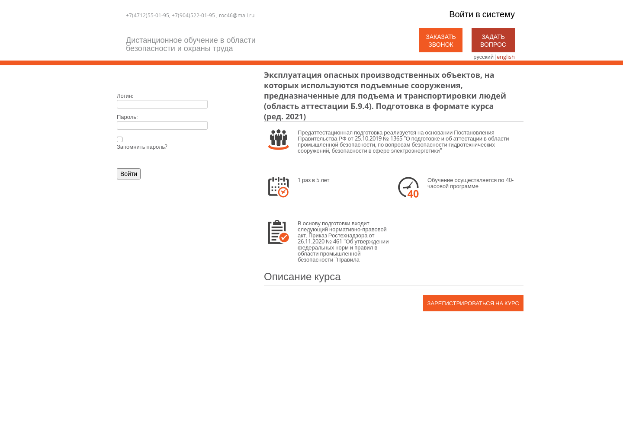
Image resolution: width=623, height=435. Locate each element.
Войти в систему (482, 14)
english (506, 57)
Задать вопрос (493, 40)
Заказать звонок (441, 40)
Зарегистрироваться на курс (473, 303)
